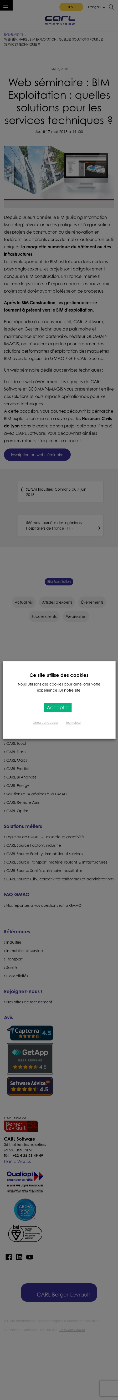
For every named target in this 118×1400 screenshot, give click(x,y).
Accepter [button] (58, 708)
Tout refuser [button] (73, 723)
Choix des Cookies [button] (45, 723)
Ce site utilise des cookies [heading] (59, 675)
